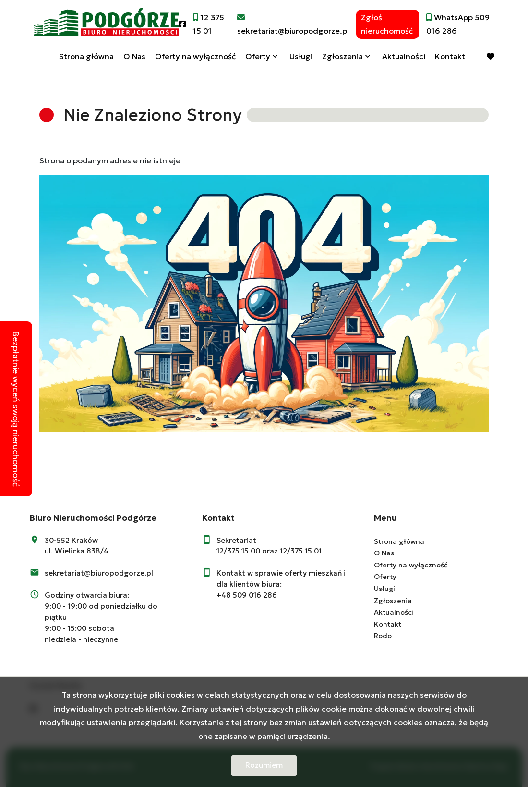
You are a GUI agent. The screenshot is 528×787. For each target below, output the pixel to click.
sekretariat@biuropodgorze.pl (99, 573)
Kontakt (450, 59)
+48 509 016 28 (244, 595)
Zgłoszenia (342, 59)
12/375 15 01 (301, 550)
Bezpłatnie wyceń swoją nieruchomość (16, 409)
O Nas (134, 59)
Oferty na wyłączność (195, 59)
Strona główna (86, 59)
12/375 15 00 (238, 550)
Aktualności (403, 59)
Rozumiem (264, 765)
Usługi (300, 59)
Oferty (257, 59)
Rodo (383, 635)
